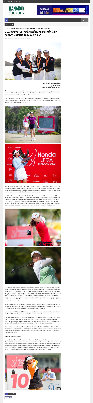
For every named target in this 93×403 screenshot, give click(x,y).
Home (6, 28)
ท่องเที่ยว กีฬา (12, 28)
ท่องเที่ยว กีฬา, (27, 38)
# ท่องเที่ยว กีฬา (12, 394)
